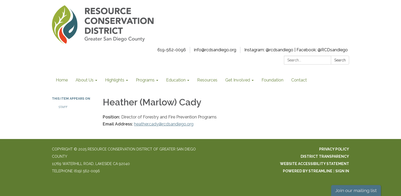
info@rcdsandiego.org (215, 49)
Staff (63, 107)
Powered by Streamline (307, 171)
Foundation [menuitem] (272, 80)
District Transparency (325, 156)
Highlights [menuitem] (114, 80)
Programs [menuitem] (145, 80)
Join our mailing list (356, 190)
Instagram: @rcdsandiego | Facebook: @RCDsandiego (296, 49)
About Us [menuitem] (85, 80)
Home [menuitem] (62, 80)
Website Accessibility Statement (314, 164)
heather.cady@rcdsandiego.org (163, 124)
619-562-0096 (171, 49)
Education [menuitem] (176, 80)
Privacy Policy (334, 149)
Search (340, 60)
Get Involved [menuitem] (237, 80)
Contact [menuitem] (299, 80)
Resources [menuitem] (207, 80)
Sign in (342, 171)
